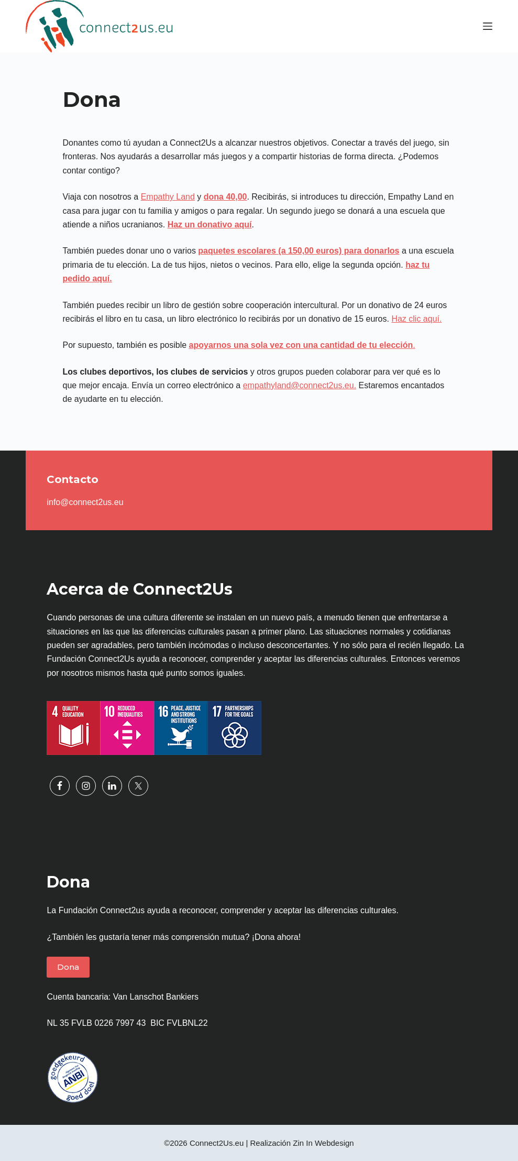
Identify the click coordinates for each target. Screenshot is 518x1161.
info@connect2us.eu (85, 502)
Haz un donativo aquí (210, 224)
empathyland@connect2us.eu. (299, 385)
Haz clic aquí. (416, 318)
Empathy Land (168, 196)
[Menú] (487, 26)
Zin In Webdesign (323, 1142)
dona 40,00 (225, 196)
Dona (68, 967)
